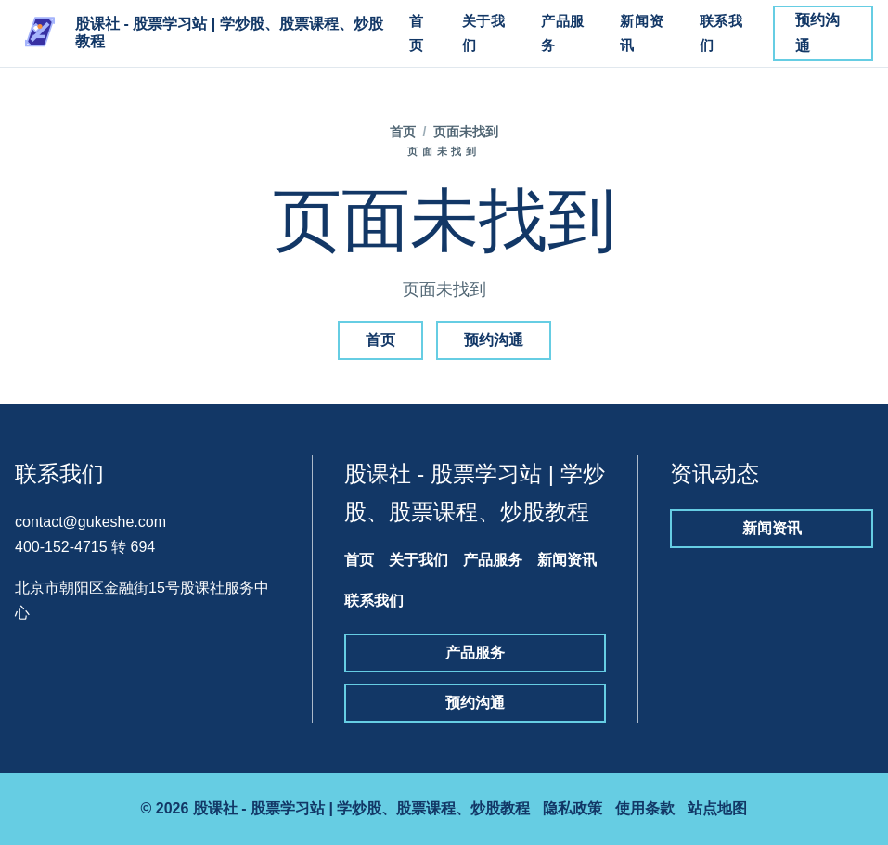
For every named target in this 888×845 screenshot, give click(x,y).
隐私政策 (572, 808)
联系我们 (721, 33)
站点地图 (717, 808)
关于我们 (484, 33)
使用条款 (645, 808)
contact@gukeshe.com (90, 522)
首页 (416, 33)
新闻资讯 (641, 33)
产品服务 (563, 33)
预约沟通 (817, 33)
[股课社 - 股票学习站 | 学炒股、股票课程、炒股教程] (202, 33)
